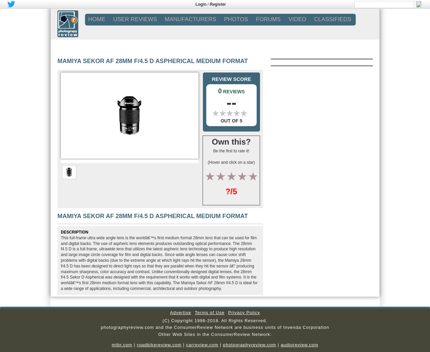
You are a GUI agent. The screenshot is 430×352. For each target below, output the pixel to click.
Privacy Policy (244, 312)
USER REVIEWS (135, 19)
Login (201, 4)
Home (96, 19)
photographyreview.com (249, 344)
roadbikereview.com (159, 344)
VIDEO (297, 19)
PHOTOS (236, 19)
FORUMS (268, 19)
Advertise (180, 312)
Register (218, 4)
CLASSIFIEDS (332, 19)
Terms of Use (210, 312)
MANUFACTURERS (190, 19)
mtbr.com (122, 344)
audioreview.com (299, 344)
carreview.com (202, 344)
